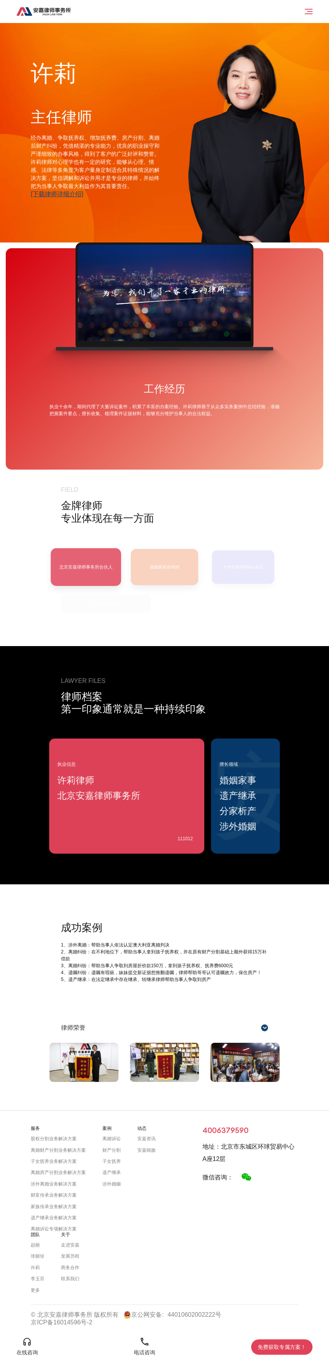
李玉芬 (37, 1278)
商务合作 (70, 1267)
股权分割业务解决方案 (54, 1138)
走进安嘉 (70, 1245)
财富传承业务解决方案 (54, 1195)
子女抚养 (111, 1161)
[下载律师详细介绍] (57, 194)
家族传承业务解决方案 (54, 1206)
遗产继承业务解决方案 (54, 1217)
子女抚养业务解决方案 (54, 1161)
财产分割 (111, 1150)
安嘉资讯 (146, 1138)
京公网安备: (143, 1315)
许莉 (35, 1267)
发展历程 (70, 1256)
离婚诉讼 (111, 1138)
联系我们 (70, 1278)
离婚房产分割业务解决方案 (58, 1172)
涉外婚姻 (111, 1184)
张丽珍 (37, 1256)
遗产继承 (111, 1172)
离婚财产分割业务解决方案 (58, 1150)
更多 (35, 1290)
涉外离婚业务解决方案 (54, 1184)
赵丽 (35, 1245)
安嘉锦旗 (146, 1150)
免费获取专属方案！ (282, 1347)
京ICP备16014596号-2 (61, 1322)
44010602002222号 (195, 1314)
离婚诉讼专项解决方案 (54, 1229)
